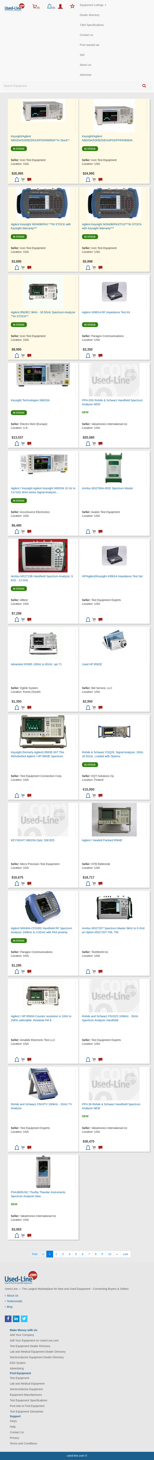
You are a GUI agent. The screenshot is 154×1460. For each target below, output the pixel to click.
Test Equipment (19, 1378)
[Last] (125, 1254)
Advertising (17, 1368)
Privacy (14, 1437)
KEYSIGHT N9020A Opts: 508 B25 (33, 840)
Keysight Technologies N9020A (30, 400)
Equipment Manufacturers (26, 1394)
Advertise (85, 74)
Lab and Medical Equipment (27, 1383)
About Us (85, 64)
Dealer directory (90, 15)
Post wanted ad (89, 44)
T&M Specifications (92, 25)
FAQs (13, 1421)
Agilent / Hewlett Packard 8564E (102, 840)
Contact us (86, 35)
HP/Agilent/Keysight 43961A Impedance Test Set (112, 576)
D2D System (18, 1362)
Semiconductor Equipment (26, 1389)
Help (13, 1426)
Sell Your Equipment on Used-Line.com (34, 1340)
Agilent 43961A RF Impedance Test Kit (106, 312)
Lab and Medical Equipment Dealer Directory (38, 1351)
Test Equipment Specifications (28, 1400)
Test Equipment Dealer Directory (30, 1346)
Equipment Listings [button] (93, 5)
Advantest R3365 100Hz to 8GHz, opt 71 (36, 664)
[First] (34, 1254)
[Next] (117, 1254)
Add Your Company (22, 1334)
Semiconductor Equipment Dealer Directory (37, 1357)
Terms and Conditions (23, 1443)
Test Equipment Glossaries (26, 1411)
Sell (82, 54)
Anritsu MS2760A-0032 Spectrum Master (107, 488)
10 (109, 1254)
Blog (8, 1306)
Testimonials (13, 1301)
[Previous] (43, 1254)
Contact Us (17, 1432)
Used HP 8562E (92, 664)
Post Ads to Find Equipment (27, 1406)
